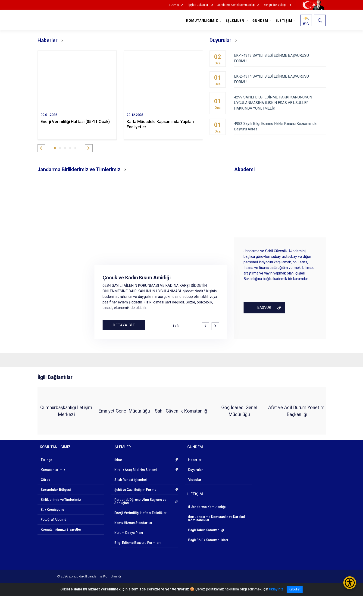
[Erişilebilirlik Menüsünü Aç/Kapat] (349, 582)
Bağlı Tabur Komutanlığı (206, 530)
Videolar (194, 480)
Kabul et (294, 589)
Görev (45, 480)
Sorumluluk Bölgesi (56, 490)
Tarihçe (46, 460)
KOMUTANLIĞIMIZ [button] (202, 21)
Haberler (195, 460)
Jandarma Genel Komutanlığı (236, 4)
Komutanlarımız (53, 470)
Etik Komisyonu (52, 509)
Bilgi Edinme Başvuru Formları (137, 543)
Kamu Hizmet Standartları (133, 523)
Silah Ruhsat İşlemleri (130, 480)
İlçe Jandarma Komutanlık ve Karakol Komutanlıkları (216, 518)
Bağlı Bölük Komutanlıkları (208, 540)
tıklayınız (276, 589)
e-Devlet (174, 4)
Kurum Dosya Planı (128, 533)
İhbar (118, 460)
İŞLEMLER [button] (235, 21)
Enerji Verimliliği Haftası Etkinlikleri (141, 513)
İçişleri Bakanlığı (198, 4)
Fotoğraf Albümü (53, 519)
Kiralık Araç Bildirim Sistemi (135, 470)
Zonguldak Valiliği (274, 4)
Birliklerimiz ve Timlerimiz (61, 499)
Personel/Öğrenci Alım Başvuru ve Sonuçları (140, 501)
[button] (41, 148)
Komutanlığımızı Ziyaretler (61, 529)
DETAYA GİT (124, 325)
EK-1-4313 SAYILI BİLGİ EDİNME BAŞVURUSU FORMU (279, 58)
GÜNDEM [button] (260, 21)
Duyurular (195, 470)
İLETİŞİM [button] (284, 21)
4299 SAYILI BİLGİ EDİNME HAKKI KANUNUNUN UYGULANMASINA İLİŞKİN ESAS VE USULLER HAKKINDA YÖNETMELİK (279, 102)
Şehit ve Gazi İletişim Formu (135, 490)
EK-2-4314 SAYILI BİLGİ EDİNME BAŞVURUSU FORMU (279, 79)
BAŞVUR (264, 307)
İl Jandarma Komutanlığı (207, 507)
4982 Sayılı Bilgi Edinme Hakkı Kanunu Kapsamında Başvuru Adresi (279, 126)
